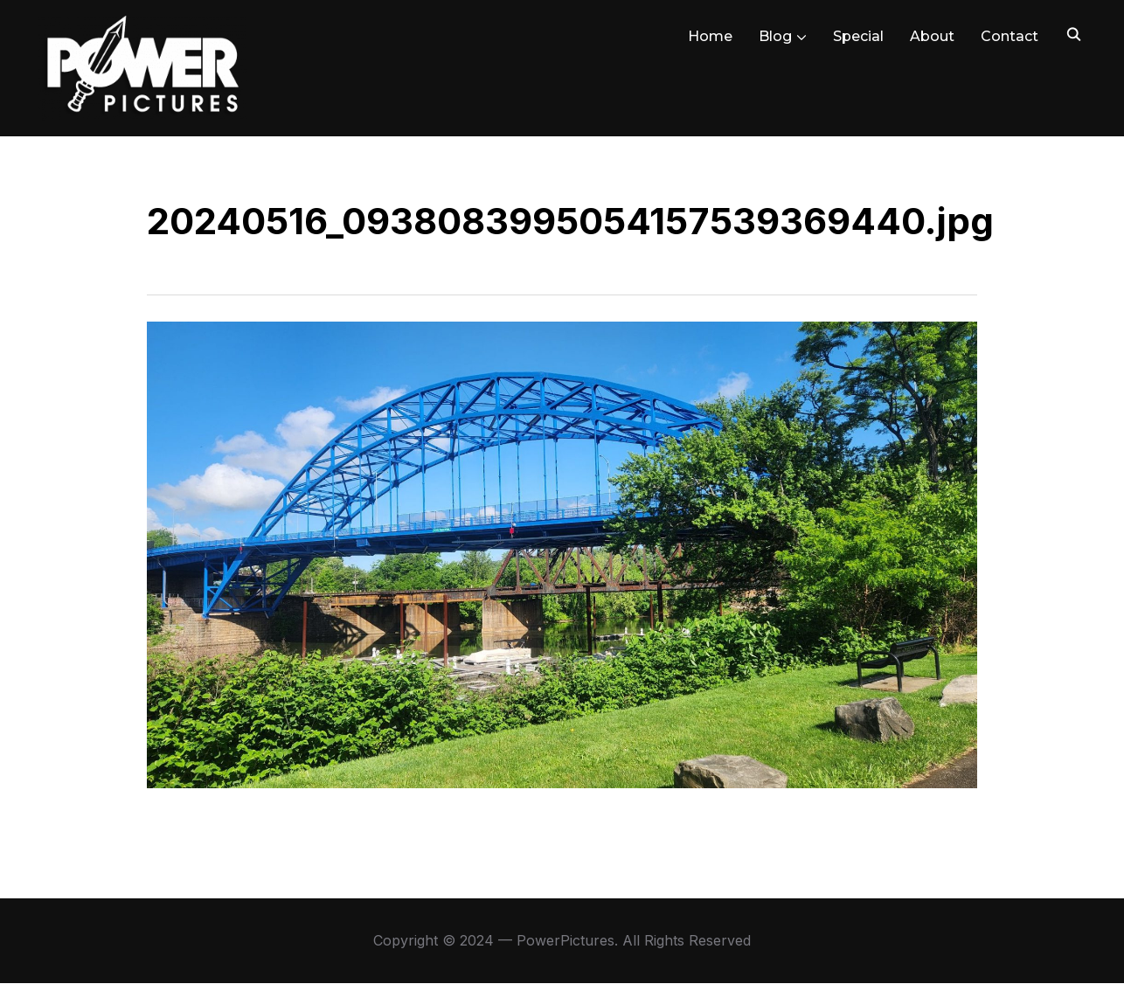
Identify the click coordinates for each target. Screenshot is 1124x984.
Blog (775, 36)
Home (710, 36)
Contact (1009, 36)
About (932, 36)
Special (858, 36)
